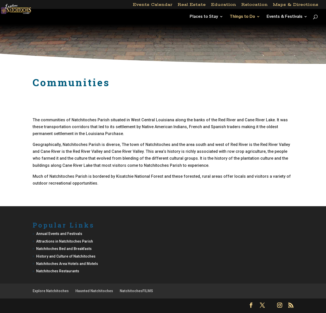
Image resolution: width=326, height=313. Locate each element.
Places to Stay (204, 17)
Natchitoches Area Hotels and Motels (67, 264)
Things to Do (242, 17)
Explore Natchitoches (51, 291)
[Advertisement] (163, 46)
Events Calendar (152, 5)
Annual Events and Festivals (59, 234)
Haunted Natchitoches (94, 291)
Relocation (254, 5)
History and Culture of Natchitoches (66, 256)
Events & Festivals (285, 17)
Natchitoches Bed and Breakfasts (64, 249)
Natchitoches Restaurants (57, 271)
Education (223, 5)
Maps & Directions (295, 5)
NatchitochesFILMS (136, 291)
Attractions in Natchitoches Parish (64, 241)
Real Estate (192, 5)
